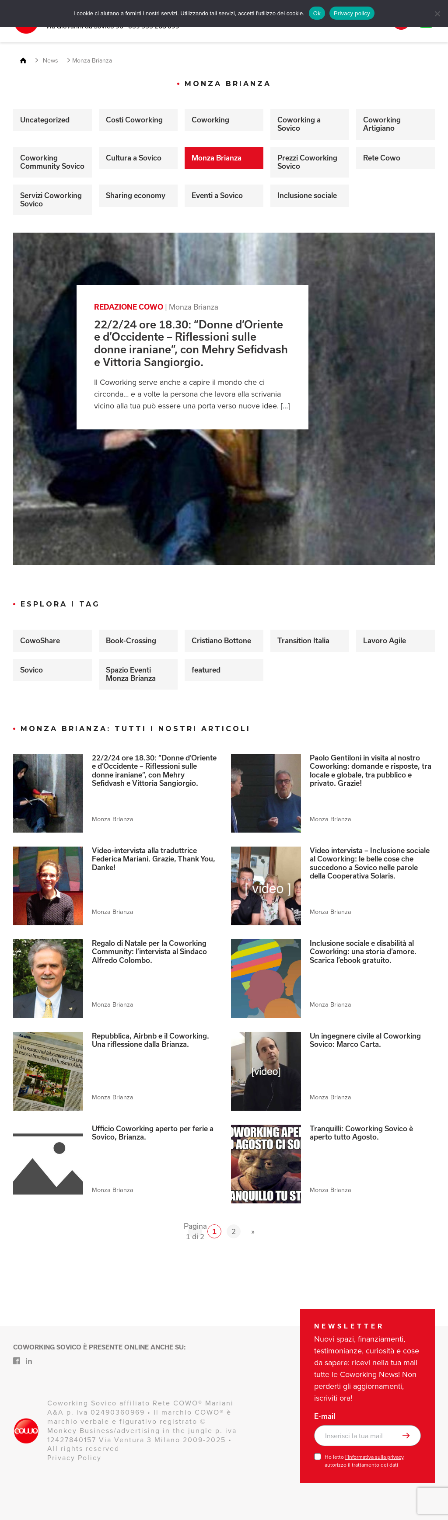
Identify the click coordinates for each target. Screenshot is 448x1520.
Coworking (210, 120)
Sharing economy (135, 195)
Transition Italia (303, 641)
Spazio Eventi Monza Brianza (131, 674)
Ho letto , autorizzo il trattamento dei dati (365, 1461)
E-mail (324, 1416)
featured (206, 670)
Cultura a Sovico (133, 158)
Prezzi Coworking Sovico (307, 162)
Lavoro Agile (384, 641)
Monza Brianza (217, 158)
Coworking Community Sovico (52, 162)
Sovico (31, 670)
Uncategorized (45, 120)
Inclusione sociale (307, 195)
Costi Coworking (134, 120)
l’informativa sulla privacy (374, 1457)
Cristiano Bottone (221, 641)
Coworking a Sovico (299, 124)
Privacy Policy (74, 1458)
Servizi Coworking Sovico (51, 200)
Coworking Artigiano (382, 124)
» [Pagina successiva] (253, 1231)
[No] (437, 13)
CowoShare (40, 641)
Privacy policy (352, 13)
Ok (317, 13)
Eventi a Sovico (217, 195)
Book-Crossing (131, 641)
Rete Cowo (381, 158)
